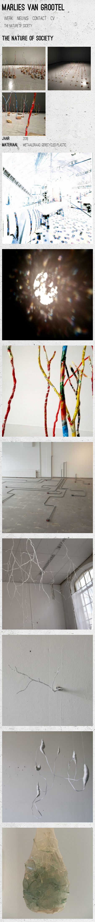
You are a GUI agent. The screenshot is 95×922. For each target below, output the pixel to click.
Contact (40, 18)
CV (53, 18)
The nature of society (18, 26)
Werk (8, 18)
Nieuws (23, 18)
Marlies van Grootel (33, 8)
